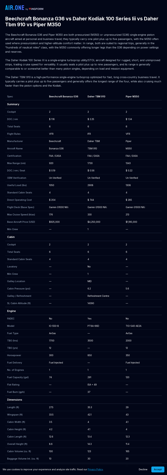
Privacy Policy (95, 469)
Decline (143, 469)
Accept (158, 469)
